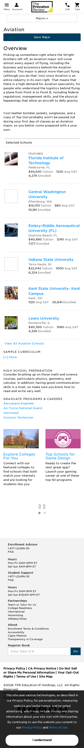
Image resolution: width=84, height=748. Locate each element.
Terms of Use (58, 727)
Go (75, 651)
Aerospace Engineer (18, 403)
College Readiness (20, 608)
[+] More (10, 357)
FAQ (11, 551)
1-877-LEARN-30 (18, 548)
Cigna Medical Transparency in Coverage (25, 637)
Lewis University (43, 318)
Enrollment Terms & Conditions (28, 628)
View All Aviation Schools (24, 343)
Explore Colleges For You (19, 456)
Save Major (42, 37)
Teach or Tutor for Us (22, 604)
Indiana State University (50, 259)
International (16, 611)
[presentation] (40, 507)
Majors (42, 18)
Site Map (45, 676)
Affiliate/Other (17, 618)
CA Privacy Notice (42, 668)
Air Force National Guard (22, 408)
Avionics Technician (18, 417)
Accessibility (16, 632)
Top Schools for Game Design (60, 456)
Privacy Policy (32, 727)
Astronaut (11, 412)
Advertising (15, 615)
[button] (39, 513)
